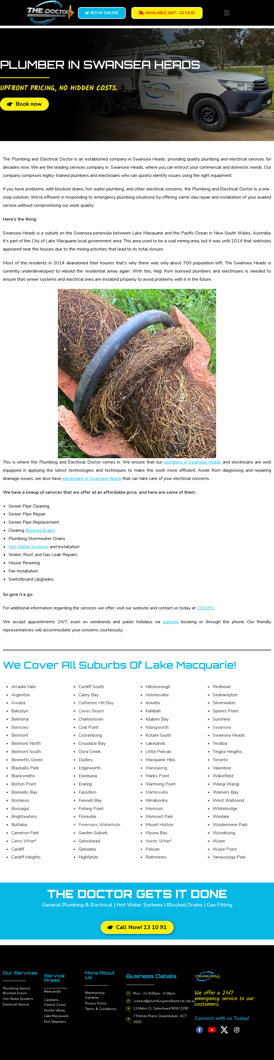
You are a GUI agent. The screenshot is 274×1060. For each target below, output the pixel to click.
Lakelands (155, 743)
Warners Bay (225, 792)
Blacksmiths (23, 776)
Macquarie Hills (160, 760)
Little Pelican (158, 752)
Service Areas (54, 978)
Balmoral (20, 719)
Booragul (20, 809)
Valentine (222, 768)
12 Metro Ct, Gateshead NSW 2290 (161, 1008)
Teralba (220, 743)
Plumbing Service (16, 988)
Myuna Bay (156, 833)
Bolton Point (23, 784)
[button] (227, 13)
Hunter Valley (54, 1010)
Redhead (221, 687)
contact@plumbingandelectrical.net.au (165, 1000)
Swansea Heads (229, 735)
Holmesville (157, 695)
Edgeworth (90, 768)
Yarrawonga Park (229, 857)
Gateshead (89, 841)
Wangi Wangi (226, 784)
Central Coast (55, 1004)
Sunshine (221, 719)
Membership (95, 993)
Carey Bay (89, 695)
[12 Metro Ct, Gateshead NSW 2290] (128, 1008)
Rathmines (155, 857)
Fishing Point (91, 809)
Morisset (154, 809)
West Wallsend (228, 800)
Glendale (87, 849)
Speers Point (225, 711)
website (171, 622)
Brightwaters (24, 816)
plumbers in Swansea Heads (192, 462)
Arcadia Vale (23, 687)
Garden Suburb (93, 833)
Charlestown (91, 719)
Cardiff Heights (26, 857)
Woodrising (224, 833)
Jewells (152, 703)
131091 (205, 608)
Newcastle (52, 991)
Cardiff (17, 849)
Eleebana (88, 776)
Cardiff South (91, 687)
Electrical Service (16, 1004)
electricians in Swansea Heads (91, 478)
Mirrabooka (156, 800)
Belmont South (26, 752)
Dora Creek (90, 752)
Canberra (51, 1000)
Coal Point (89, 727)
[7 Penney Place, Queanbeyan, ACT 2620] (128, 1019)
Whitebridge (225, 809)
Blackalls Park (25, 768)
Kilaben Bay (157, 719)
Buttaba (19, 825)
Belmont (19, 735)
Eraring (85, 784)
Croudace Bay (92, 743)
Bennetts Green (27, 760)
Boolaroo (20, 800)
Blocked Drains (40, 530)
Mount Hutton (159, 825)
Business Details (153, 976)
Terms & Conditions (101, 1009)
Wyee (219, 841)
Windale (221, 816)
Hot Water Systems (28, 547)
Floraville (87, 816)
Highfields (89, 857)
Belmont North (26, 743)
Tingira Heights (227, 752)
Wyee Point (225, 849)
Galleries (92, 997)
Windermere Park (230, 825)
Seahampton (225, 695)
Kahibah (153, 711)
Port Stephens (55, 1021)
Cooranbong (90, 735)
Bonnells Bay (24, 792)
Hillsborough (157, 687)
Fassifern (87, 792)
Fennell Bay (90, 800)
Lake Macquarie (56, 1016)
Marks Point (157, 776)
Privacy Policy (95, 1003)
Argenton (20, 695)
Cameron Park (25, 833)
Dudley (86, 760)
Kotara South (158, 735)
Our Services (20, 973)
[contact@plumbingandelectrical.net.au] (128, 1001)
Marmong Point (160, 784)
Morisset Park (159, 816)
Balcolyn (19, 711)
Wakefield (223, 776)
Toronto (220, 760)
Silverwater (224, 703)
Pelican (152, 849)
